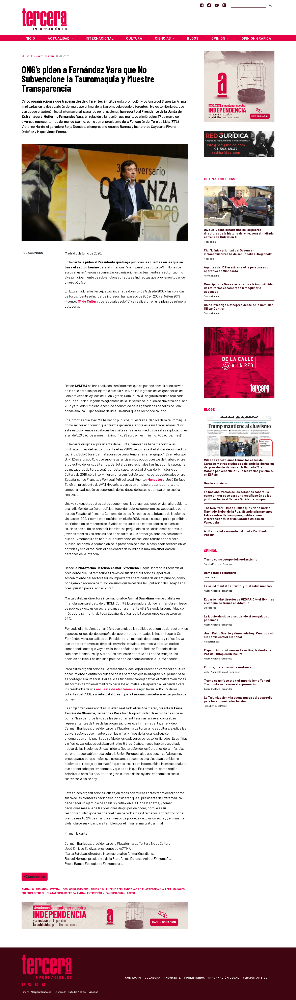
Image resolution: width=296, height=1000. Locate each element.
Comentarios (194, 977)
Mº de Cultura (88, 301)
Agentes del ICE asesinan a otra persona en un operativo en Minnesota (237, 269)
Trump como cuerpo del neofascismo (230, 559)
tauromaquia (114, 893)
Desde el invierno (216, 483)
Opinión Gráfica (256, 38)
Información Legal (223, 977)
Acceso (93, 992)
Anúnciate (172, 977)
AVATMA (54, 889)
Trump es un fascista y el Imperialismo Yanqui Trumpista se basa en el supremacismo (237, 682)
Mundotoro (155, 479)
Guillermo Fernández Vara (120, 889)
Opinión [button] (218, 38)
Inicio (30, 38)
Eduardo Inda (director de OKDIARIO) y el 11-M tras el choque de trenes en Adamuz (239, 601)
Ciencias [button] (163, 38)
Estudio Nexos (77, 992)
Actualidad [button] (59, 38)
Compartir (34, 876)
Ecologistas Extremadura (81, 889)
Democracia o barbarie (220, 572)
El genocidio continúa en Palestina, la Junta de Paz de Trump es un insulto (237, 652)
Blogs (193, 38)
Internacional (100, 38)
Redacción (28, 56)
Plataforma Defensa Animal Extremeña (75, 893)
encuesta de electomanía (115, 689)
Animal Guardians (34, 889)
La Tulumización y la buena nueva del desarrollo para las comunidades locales (238, 699)
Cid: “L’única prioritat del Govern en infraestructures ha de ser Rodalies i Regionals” (238, 252)
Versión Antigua (256, 977)
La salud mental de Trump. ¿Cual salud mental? (238, 586)
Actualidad (45, 56)
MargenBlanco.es (41, 992)
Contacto (133, 977)
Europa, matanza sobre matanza (227, 667)
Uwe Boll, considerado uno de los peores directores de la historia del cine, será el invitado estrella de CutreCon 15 (239, 233)
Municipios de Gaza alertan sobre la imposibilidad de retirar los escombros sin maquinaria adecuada (239, 287)
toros (131, 893)
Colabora (152, 977)
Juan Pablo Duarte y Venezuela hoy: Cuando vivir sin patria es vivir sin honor (239, 635)
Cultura (134, 38)
